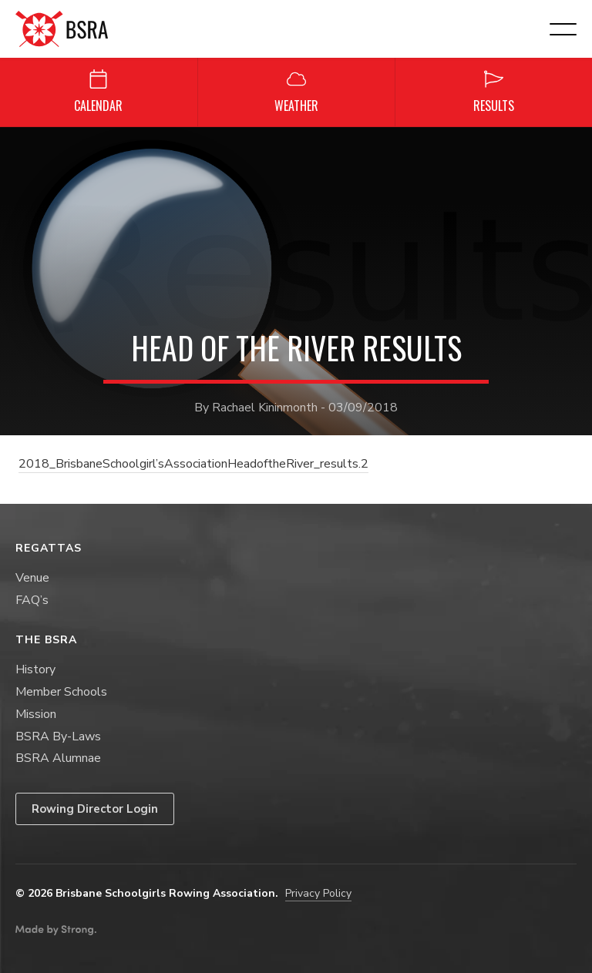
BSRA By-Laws (58, 736)
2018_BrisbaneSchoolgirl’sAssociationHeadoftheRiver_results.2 (193, 463)
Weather (296, 92)
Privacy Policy (318, 893)
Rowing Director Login (95, 809)
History (35, 669)
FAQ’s (32, 600)
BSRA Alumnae (58, 758)
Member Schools (61, 691)
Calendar (98, 92)
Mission (35, 714)
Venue (32, 577)
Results (493, 92)
